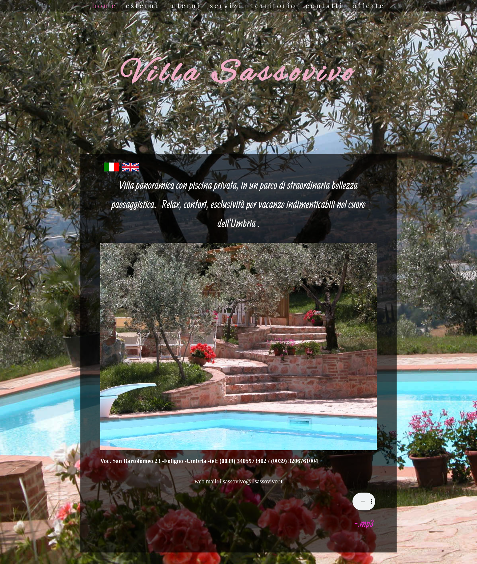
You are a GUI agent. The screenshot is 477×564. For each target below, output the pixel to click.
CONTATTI (325, 5)
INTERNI (184, 5)
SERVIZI (226, 5)
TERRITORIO (274, 5)
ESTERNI (142, 5)
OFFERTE (368, 5)
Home (104, 5)
